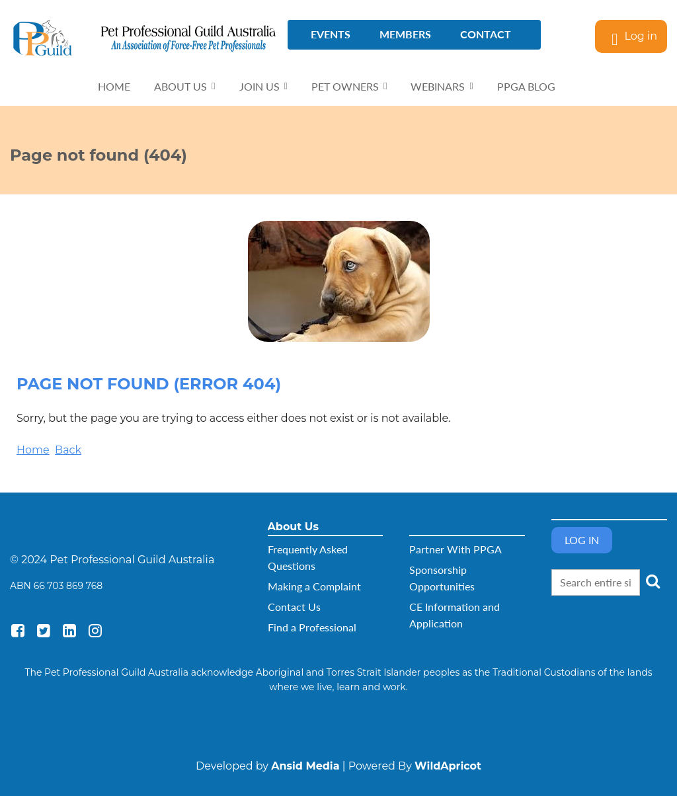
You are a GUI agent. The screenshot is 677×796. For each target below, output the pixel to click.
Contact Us (294, 606)
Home (33, 450)
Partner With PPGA (455, 549)
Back (68, 450)
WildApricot (448, 766)
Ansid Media (305, 766)
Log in (640, 36)
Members (405, 34)
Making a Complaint (314, 586)
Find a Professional (312, 627)
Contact (485, 34)
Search (652, 581)
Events (330, 34)
